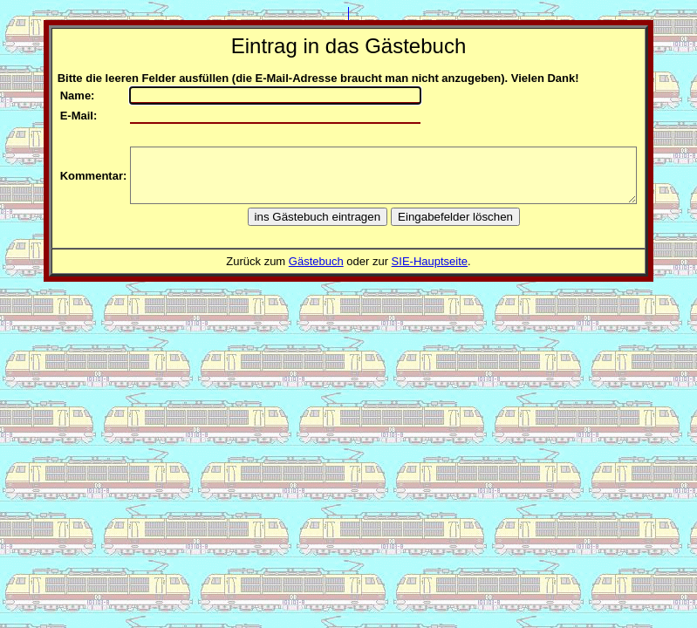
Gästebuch (316, 261)
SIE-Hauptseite (430, 261)
